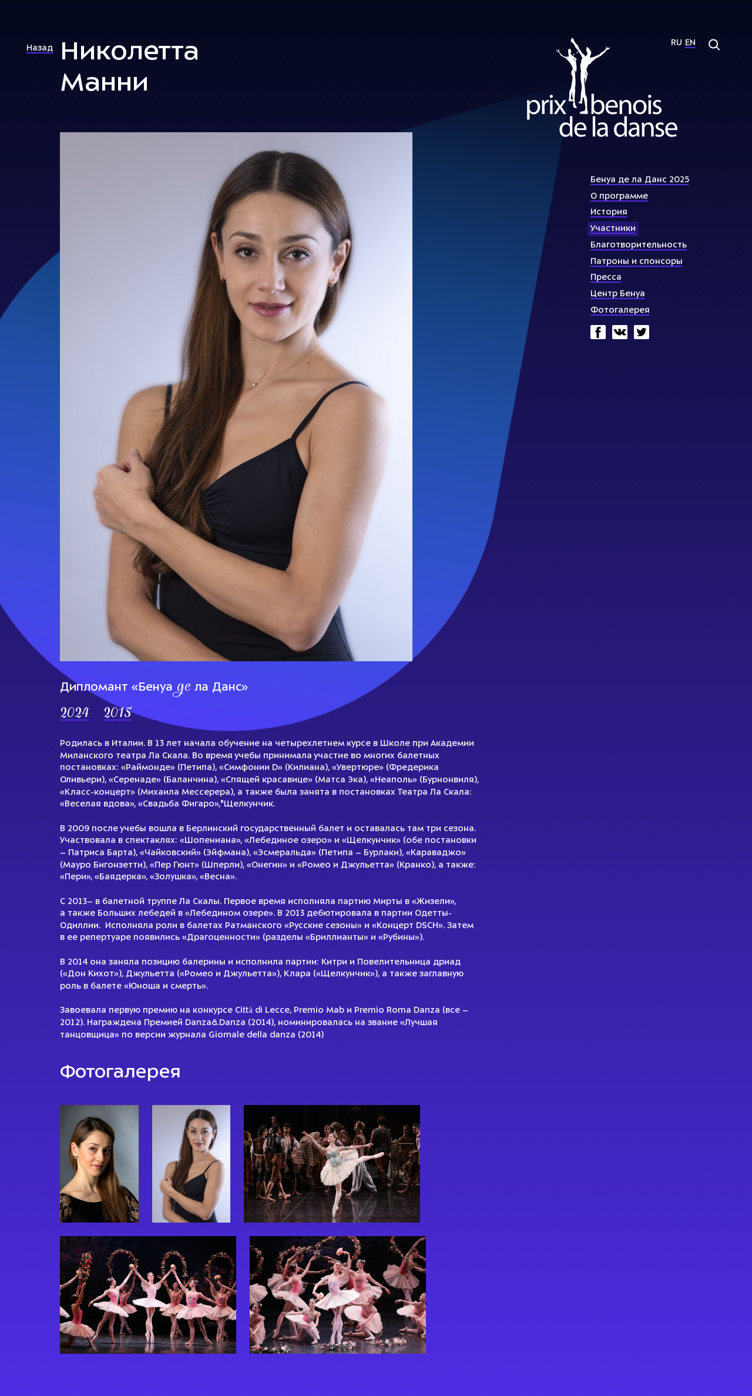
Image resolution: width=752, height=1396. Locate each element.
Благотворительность (638, 245)
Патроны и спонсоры (636, 261)
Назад (39, 48)
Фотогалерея (620, 310)
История (608, 212)
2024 (74, 714)
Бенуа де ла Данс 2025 (639, 180)
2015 (117, 714)
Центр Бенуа (617, 294)
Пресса (606, 277)
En (690, 43)
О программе (619, 196)
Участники (613, 229)
